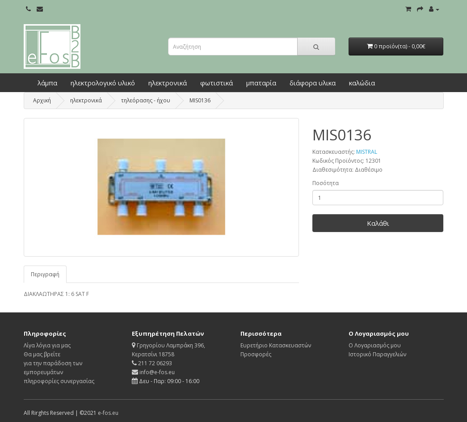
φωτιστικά (216, 82)
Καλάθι (378, 223)
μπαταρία (261, 82)
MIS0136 (199, 100)
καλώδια (362, 82)
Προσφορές (255, 354)
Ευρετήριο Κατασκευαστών (275, 345)
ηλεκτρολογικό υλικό (103, 82)
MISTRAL (366, 152)
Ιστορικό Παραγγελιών (377, 354)
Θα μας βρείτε (42, 354)
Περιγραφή (45, 274)
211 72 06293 (152, 363)
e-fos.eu (108, 413)
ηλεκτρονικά (167, 82)
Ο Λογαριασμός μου (375, 345)
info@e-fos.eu (153, 372)
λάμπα (47, 82)
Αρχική (42, 100)
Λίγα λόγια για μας (47, 345)
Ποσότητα (325, 183)
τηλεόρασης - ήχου (145, 100)
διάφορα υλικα (313, 82)
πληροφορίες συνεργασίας (59, 381)
